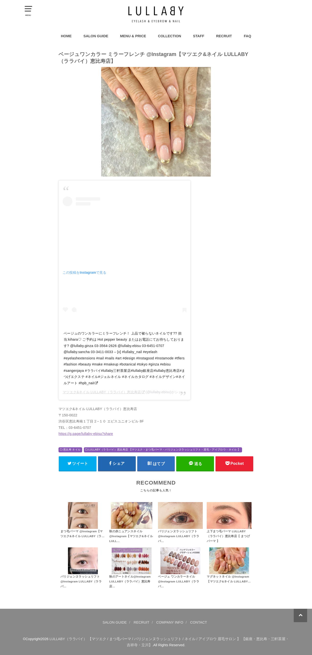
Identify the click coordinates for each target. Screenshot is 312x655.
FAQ (247, 36)
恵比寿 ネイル (71, 449)
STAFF (198, 36)
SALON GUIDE (95, 36)
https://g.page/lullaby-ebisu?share (85, 434)
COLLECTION (169, 36)
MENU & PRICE (133, 36)
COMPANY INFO (169, 622)
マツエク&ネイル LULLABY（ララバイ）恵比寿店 (102, 392)
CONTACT (198, 622)
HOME (66, 36)
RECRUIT (224, 36)
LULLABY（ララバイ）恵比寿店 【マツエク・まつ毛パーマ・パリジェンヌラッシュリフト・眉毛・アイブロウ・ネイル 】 (164, 449)
